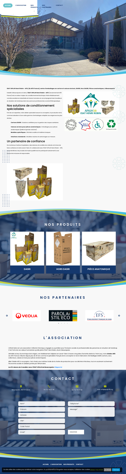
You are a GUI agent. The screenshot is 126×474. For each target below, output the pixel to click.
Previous (7, 316)
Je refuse (107, 470)
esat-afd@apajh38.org (105, 389)
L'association (65, 6)
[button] (81, 10)
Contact (111, 6)
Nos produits (80, 6)
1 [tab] (59, 323)
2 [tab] (62, 323)
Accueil (52, 6)
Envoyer (73, 432)
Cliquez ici (58, 367)
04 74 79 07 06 (49, 390)
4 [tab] (67, 323)
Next (119, 316)
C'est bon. (116, 470)
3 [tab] (64, 323)
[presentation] (83, 423)
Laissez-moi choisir (96, 470)
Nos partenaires (96, 6)
